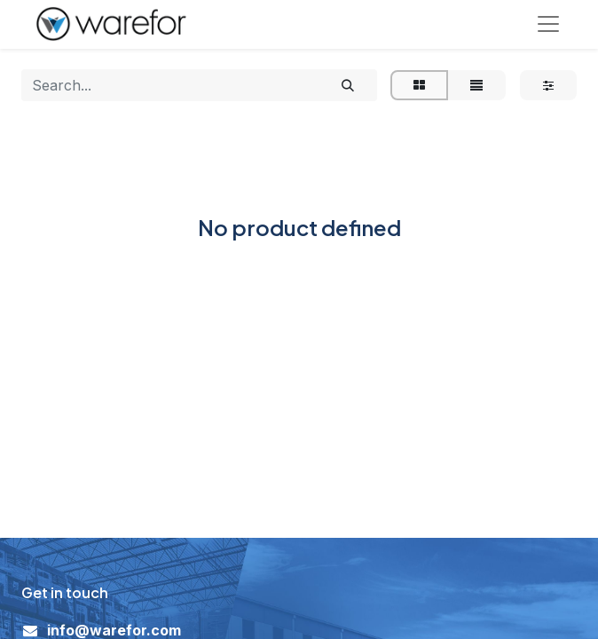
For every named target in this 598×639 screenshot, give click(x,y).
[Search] (348, 86)
